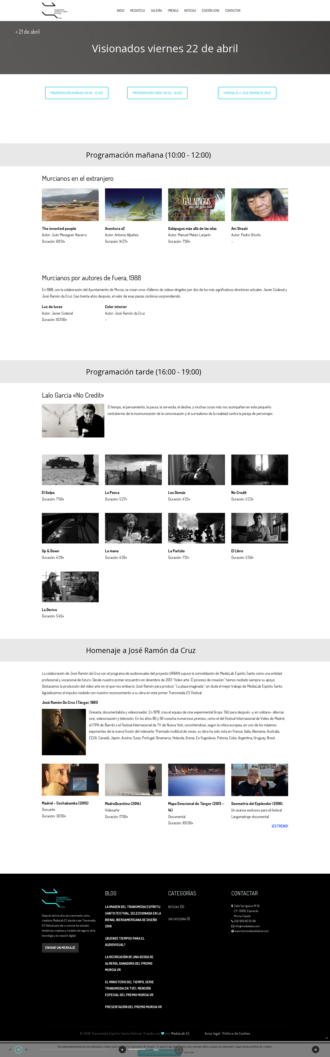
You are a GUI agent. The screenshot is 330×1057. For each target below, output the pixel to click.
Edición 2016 (210, 10)
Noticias (190, 10)
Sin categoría (177, 919)
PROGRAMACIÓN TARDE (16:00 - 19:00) (157, 93)
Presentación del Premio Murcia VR (133, 1007)
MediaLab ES (180, 1033)
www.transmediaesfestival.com (251, 931)
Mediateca (137, 10)
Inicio (120, 10)
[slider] (73, 1049)
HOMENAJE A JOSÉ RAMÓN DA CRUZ (247, 93)
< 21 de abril (27, 31)
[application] (165, 1049)
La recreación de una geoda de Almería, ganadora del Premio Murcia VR (129, 963)
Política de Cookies (236, 1033)
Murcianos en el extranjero (70, 107)
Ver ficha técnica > (86, 251)
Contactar (232, 10)
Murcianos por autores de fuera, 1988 (78, 116)
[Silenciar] (122, 1049)
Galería (156, 10)
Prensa (173, 10)
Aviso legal (212, 1033)
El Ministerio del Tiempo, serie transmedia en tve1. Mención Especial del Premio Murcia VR (129, 988)
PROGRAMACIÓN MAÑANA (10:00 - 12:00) (77, 93)
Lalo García (141, 107)
